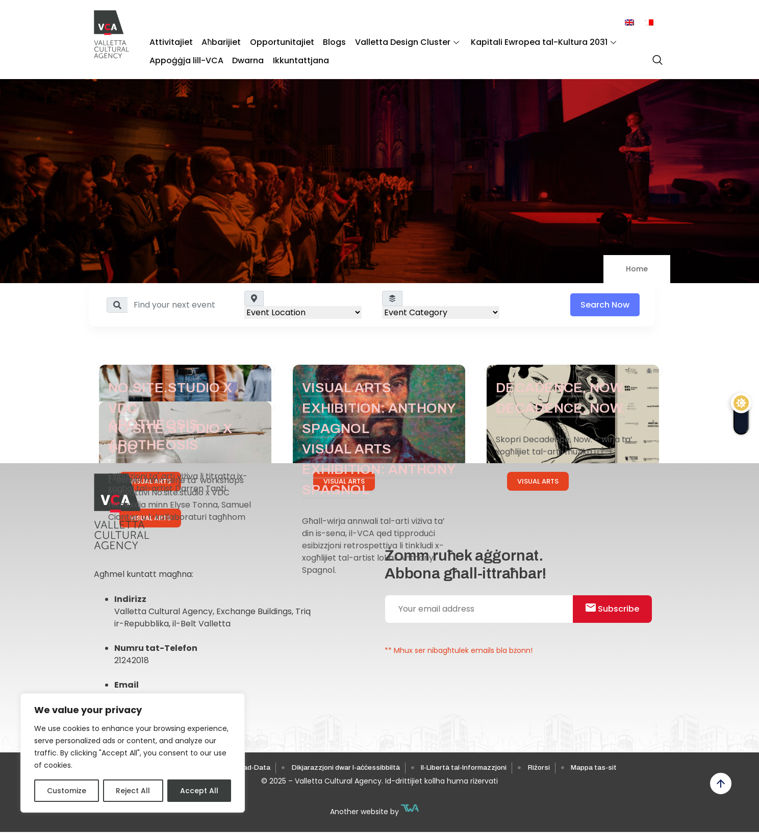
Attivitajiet (170, 41)
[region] (132, 753)
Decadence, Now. (564, 387)
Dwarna (245, 56)
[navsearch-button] (655, 56)
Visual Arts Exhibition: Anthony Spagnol (375, 408)
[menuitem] (629, 23)
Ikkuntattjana (295, 56)
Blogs (326, 41)
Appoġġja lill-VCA (185, 56)
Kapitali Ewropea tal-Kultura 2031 (531, 41)
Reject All (133, 791)
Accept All (199, 791)
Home (637, 269)
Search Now (604, 305)
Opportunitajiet (276, 41)
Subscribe (616, 610)
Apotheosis (156, 424)
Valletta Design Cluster (397, 41)
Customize (66, 791)
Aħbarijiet (218, 41)
